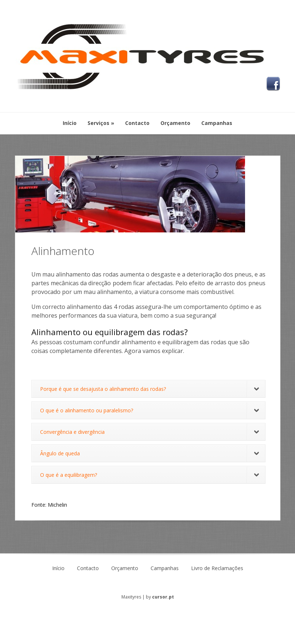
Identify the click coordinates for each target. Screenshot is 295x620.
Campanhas (165, 568)
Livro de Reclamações (217, 568)
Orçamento (124, 568)
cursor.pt (163, 597)
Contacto (88, 568)
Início (58, 568)
